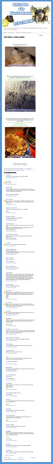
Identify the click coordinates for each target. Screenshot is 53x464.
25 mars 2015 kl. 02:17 (11, 379)
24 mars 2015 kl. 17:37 (11, 245)
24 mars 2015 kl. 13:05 (11, 195)
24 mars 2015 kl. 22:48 (11, 340)
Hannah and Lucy (9, 216)
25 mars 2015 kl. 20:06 (11, 421)
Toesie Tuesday (21, 170)
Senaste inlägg (7, 457)
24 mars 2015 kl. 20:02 (11, 299)
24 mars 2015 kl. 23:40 (11, 353)
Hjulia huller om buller (10, 207)
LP (6, 356)
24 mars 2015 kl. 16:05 (11, 239)
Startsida (21, 457)
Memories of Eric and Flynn (12, 337)
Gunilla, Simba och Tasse (11, 234)
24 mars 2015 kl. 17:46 (11, 254)
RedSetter (8, 187)
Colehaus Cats (9, 424)
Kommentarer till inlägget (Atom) (18, 459)
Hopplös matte (10, 170)
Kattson (7, 408)
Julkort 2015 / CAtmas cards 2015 (23, 32)
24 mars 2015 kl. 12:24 (11, 184)
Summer (8, 174)
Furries (7, 443)
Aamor (7, 399)
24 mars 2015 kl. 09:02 (11, 177)
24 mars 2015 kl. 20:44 (11, 315)
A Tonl (7, 242)
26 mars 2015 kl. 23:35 (11, 453)
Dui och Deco (9, 284)
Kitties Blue (8, 272)
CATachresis (8, 344)
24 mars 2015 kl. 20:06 (11, 307)
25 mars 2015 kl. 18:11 (11, 405)
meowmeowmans (9, 415)
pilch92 (7, 311)
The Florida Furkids (10, 374)
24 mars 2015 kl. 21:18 (11, 325)
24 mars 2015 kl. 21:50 (11, 334)
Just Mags (8, 302)
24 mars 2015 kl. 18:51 (11, 269)
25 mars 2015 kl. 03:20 (11, 395)
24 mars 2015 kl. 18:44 (11, 262)
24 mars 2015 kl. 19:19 (11, 287)
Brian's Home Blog (10, 266)
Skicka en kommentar (9, 455)
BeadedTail (8, 367)
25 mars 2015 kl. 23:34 (11, 427)
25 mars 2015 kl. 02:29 (11, 389)
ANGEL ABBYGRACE (10, 249)
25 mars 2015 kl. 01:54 (11, 371)
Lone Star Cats (9, 350)
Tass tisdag (16, 170)
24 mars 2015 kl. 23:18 (11, 346)
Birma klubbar (11, 32)
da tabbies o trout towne (11, 329)
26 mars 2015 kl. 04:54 (11, 440)
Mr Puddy (8, 383)
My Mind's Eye (9, 223)
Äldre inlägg (33, 457)
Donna (7, 181)
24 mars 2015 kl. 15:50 (11, 231)
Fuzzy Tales (8, 199)
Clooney (8, 450)
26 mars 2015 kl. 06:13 (11, 446)
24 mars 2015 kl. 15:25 (11, 220)
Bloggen (5, 32)
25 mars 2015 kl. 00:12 (11, 363)
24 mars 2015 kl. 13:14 (11, 204)
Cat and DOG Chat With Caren (12, 392)
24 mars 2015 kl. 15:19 (11, 212)
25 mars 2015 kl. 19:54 (11, 411)
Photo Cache (9, 257)
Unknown (8, 290)
